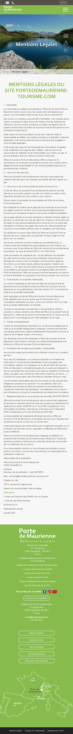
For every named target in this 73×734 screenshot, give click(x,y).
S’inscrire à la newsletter (36, 598)
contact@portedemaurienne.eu (36, 617)
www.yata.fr (9, 492)
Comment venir (37, 640)
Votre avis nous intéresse (36, 661)
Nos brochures (37, 647)
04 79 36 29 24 (37, 561)
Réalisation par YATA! (55, 731)
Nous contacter (36, 633)
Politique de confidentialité (35, 731)
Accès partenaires (36, 654)
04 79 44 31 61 (36, 620)
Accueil (5, 72)
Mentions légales (16, 731)
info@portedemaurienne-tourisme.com (37, 558)
